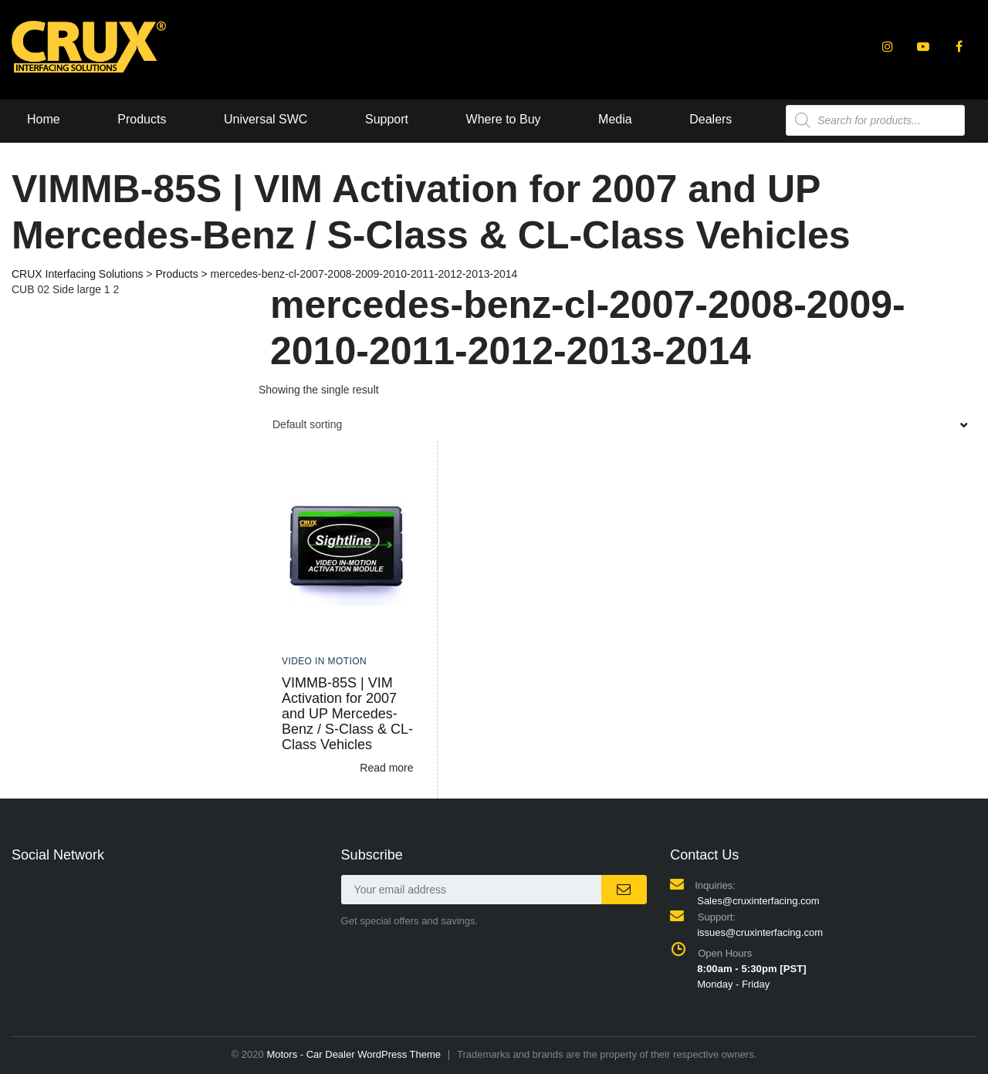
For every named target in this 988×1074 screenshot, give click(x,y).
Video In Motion (324, 661)
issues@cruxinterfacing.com (760, 932)
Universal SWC (265, 119)
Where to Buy (503, 119)
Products (141, 119)
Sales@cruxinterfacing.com (758, 901)
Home (43, 119)
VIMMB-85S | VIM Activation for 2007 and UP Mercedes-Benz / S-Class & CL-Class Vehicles (347, 713)
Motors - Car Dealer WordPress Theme (353, 1054)
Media (615, 119)
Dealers (710, 119)
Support (386, 119)
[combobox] (617, 424)
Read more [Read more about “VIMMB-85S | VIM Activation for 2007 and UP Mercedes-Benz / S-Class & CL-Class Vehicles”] (386, 768)
